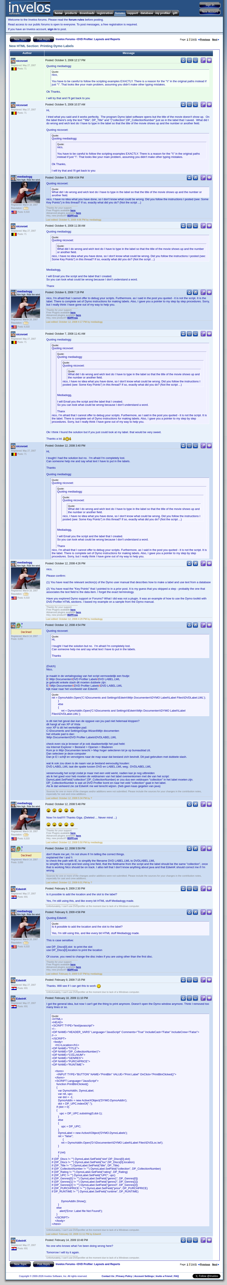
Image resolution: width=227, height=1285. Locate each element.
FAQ (176, 1276)
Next (215, 39)
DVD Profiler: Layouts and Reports (98, 39)
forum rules (76, 19)
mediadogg (24, 176)
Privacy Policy (124, 1276)
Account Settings (144, 1276)
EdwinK (21, 889)
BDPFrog (72, 215)
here (72, 210)
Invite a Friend (164, 1276)
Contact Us (108, 1276)
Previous (204, 39)
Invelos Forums (65, 39)
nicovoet (22, 60)
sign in (52, 29)
